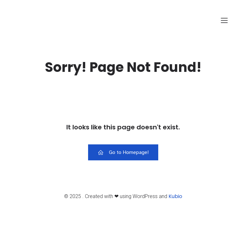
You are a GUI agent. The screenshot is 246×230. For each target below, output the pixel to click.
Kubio (175, 196)
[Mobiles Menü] (224, 20)
